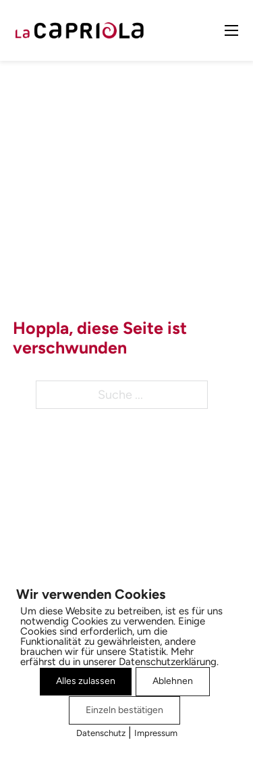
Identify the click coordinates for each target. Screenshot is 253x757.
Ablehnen (172, 681)
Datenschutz (100, 733)
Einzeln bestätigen (124, 710)
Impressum (155, 733)
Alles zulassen (85, 681)
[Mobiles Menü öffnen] (231, 30)
